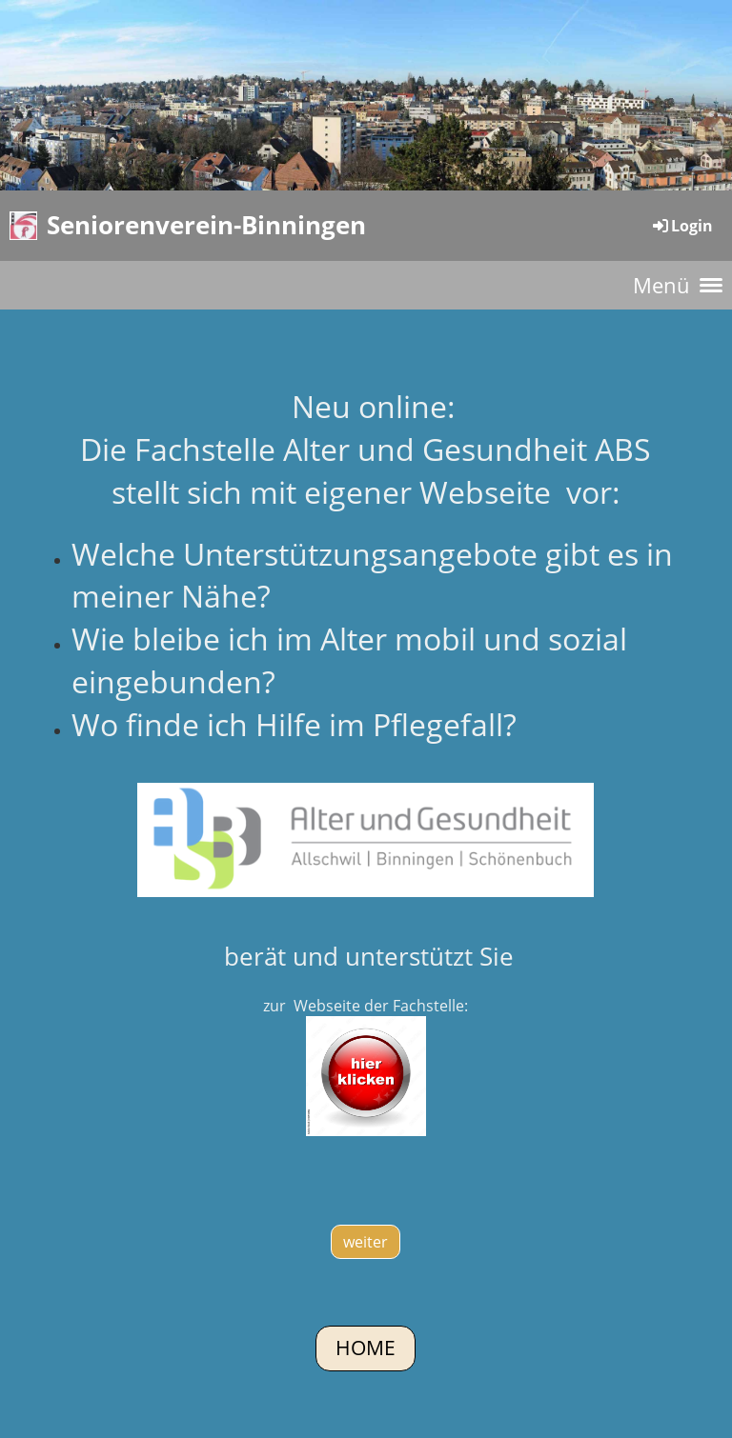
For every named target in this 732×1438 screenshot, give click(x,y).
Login (681, 225)
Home (366, 1347)
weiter (365, 1241)
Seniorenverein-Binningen (206, 225)
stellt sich (177, 491)
